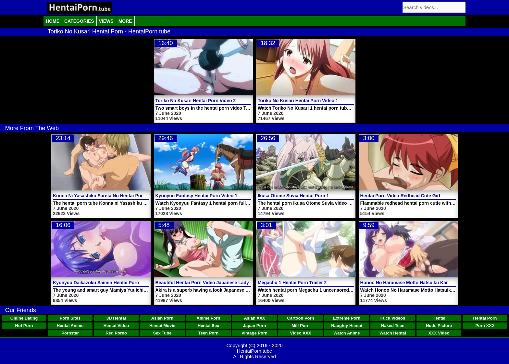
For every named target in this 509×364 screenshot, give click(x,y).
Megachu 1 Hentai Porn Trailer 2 (292, 282)
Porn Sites (70, 318)
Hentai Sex (208, 325)
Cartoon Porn (300, 318)
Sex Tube (162, 333)
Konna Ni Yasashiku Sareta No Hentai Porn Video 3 (108, 195)
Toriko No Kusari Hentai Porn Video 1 (298, 100)
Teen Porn (208, 333)
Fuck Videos (392, 318)
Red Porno (116, 333)
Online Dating (24, 318)
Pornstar (70, 333)
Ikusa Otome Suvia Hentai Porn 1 (293, 195)
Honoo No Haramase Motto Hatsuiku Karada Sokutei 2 (418, 282)
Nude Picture (439, 325)
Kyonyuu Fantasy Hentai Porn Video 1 (196, 195)
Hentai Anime (70, 325)
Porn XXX (484, 325)
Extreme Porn (347, 318)
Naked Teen (392, 325)
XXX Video (439, 333)
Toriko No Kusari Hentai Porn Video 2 (195, 100)
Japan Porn (254, 325)
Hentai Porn (485, 318)
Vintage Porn (254, 333)
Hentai (438, 318)
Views (106, 21)
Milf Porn (301, 325)
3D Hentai (116, 318)
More (125, 21)
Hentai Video (116, 325)
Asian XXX (254, 318)
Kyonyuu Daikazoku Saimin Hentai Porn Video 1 (104, 282)
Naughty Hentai (346, 325)
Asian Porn (162, 318)
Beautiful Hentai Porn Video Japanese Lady (202, 282)
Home (52, 21)
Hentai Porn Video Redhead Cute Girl (400, 195)
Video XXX (300, 333)
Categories (79, 21)
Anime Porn (208, 318)
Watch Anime (346, 333)
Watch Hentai (392, 333)
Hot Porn (24, 325)
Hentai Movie (162, 325)
